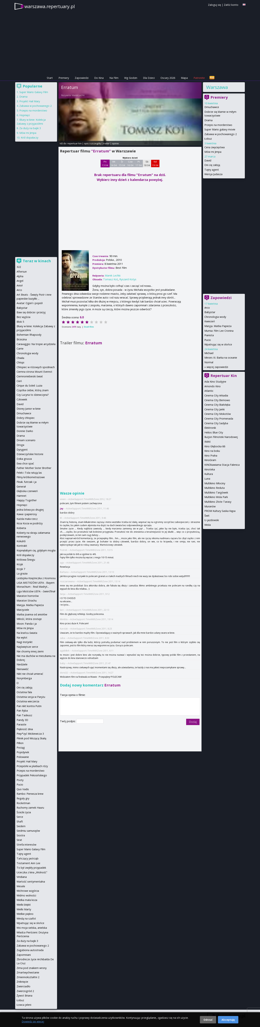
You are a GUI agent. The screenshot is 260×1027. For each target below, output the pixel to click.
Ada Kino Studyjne (215, 381)
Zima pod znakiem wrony (32, 968)
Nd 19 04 (155, 163)
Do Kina (99, 78)
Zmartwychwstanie (28, 972)
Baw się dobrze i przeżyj (31, 312)
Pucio (207, 340)
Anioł (20, 285)
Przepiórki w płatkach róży (32, 766)
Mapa (184, 78)
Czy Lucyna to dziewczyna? (33, 394)
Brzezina (22, 339)
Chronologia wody (215, 317)
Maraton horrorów (28, 596)
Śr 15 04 (122, 163)
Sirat (19, 840)
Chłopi (20, 362)
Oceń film (89, 326)
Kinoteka (209, 469)
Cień (19, 381)
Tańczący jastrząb (27, 858)
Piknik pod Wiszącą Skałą (31, 738)
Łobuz (208, 138)
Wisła (207, 524)
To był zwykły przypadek (31, 867)
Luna (207, 478)
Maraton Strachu (27, 600)
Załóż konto (231, 4)
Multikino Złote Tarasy (217, 501)
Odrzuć (208, 1019)
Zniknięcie (22, 981)
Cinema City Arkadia (216, 395)
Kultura (208, 474)
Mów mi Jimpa (212, 151)
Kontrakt (22, 545)
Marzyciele (23, 609)
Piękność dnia (25, 729)
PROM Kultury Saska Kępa (219, 511)
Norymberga (24, 678)
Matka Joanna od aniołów (32, 614)
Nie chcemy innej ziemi (30, 651)
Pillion (20, 743)
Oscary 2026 (168, 78)
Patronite (199, 78)
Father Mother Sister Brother (34, 468)
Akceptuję (228, 1019)
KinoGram (210, 460)
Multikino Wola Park (216, 497)
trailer (106, 143)
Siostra (21, 835)
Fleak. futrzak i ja (26, 482)
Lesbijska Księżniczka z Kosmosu (36, 578)
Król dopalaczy (29, 137)
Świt (206, 515)
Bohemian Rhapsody (29, 334)
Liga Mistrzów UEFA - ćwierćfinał (36, 591)
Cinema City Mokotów (217, 414)
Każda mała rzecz (27, 519)
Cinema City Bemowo (217, 400)
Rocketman (23, 803)
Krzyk (20, 564)
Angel (20, 280)
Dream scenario (26, 440)
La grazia (22, 573)
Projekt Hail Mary (29, 101)
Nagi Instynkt (24, 642)
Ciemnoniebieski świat (30, 376)
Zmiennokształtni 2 (28, 977)
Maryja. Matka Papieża (217, 326)
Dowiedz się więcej (33, 1021)
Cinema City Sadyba (216, 423)
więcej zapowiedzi (217, 367)
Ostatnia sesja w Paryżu (31, 697)
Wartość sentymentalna (31, 881)
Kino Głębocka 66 (214, 446)
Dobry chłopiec (26, 418)
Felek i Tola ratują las (29, 472)
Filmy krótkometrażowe (31, 477)
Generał (21, 486)
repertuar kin (74, 143)
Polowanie (23, 757)
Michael (208, 353)
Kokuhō (21, 541)
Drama (208, 120)
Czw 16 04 (130, 163)
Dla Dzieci (149, 78)
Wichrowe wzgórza (28, 890)
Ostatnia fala (24, 692)
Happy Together (27, 500)
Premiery (63, 78)
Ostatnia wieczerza (28, 701)
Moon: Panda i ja (27, 623)
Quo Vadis (23, 789)
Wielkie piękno (25, 914)
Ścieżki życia (24, 812)
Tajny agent (211, 169)
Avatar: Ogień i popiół (30, 303)
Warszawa (217, 87)
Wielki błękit (24, 904)
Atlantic (208, 390)
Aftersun (22, 271)
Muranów (210, 506)
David (207, 160)
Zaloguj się (214, 4)
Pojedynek (23, 752)
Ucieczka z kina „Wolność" (32, 872)
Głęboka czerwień (27, 491)
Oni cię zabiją (212, 165)
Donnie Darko (25, 431)
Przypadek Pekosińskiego (32, 775)
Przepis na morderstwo (218, 125)
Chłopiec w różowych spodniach (36, 367)
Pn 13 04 (105, 163)
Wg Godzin (130, 78)
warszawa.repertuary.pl (49, 6)
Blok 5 (20, 321)
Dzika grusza (24, 458)
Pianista (209, 335)
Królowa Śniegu (26, 559)
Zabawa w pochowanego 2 (220, 134)
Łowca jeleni (24, 1004)
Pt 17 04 (138, 163)
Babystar (209, 312)
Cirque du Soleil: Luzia (29, 385)
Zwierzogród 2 (25, 991)
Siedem (21, 826)
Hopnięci (24, 115)
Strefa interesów (26, 844)
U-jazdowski (211, 520)
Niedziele (22, 664)
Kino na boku (212, 451)
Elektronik (210, 427)
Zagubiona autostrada (30, 950)
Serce (20, 816)
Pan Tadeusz (24, 715)
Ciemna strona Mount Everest (34, 371)
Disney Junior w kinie (29, 408)
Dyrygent (22, 449)
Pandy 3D (22, 720)
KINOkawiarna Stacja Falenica (222, 464)
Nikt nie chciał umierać (30, 673)
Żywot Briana (24, 995)
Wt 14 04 (113, 163)
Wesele (21, 886)
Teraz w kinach (37, 260)
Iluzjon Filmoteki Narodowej (221, 437)
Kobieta (21, 528)
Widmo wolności (26, 895)
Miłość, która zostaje (29, 619)
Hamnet (21, 495)
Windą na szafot (26, 918)
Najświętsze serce (27, 646)
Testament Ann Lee (28, 863)
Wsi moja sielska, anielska (32, 927)
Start (50, 78)
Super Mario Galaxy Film (33, 92)
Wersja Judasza (213, 174)
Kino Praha (210, 455)
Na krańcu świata (27, 633)
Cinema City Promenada (218, 418)
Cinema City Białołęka (217, 404)
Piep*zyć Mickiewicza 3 (30, 733)
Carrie (20, 348)
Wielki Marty (24, 909)
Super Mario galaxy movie (219, 129)
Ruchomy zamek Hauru (30, 807)
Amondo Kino (212, 386)
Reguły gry (23, 798)
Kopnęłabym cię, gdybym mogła (36, 550)
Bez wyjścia (23, 317)
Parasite (21, 724)
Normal (208, 362)
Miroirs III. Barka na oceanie (220, 357)
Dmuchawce (211, 107)
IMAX (207, 441)
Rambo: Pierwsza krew (30, 793)
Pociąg (21, 747)
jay (61, 508)
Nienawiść (23, 669)
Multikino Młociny (214, 483)
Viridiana (22, 877)
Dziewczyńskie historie (30, 454)
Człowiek (22, 399)
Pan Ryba (22, 710)
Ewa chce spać (25, 463)
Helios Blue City (213, 432)
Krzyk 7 (21, 569)
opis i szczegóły (92, 143)
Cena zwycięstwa (214, 147)
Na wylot (22, 637)
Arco (207, 307)
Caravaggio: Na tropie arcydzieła (36, 344)
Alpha (20, 276)
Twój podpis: (68, 721)
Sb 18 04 (147, 163)
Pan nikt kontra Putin (29, 706)
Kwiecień (209, 321)
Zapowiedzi (81, 78)
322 (19, 267)
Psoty (20, 780)
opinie (115, 143)
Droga (20, 445)
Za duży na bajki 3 (30, 128)
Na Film (113, 78)
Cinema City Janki (214, 409)
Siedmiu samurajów (28, 830)
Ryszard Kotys (127, 279)
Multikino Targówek (216, 492)
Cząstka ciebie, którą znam (33, 390)
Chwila (20, 358)
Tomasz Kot (110, 279)
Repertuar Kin (224, 375)
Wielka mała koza (27, 900)
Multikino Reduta (214, 488)
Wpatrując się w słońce (218, 344)
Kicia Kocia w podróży (30, 523)
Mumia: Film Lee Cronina (218, 330)
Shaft (20, 821)
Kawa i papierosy (27, 514)
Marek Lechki (78, 95)
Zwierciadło (23, 986)
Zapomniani (24, 954)
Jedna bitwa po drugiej (30, 509)
